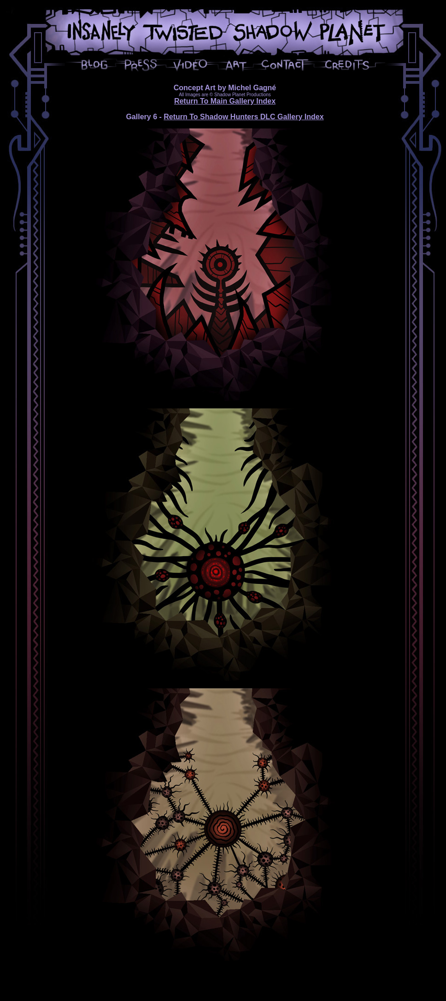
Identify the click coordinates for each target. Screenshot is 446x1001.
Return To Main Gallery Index (225, 101)
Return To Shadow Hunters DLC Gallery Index (243, 117)
